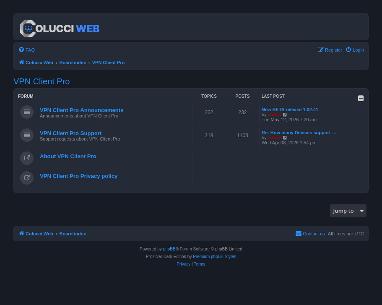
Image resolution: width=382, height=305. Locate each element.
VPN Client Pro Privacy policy (78, 176)
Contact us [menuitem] (310, 233)
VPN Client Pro (41, 81)
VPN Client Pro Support (70, 133)
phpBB (169, 249)
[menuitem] (26, 50)
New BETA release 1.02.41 (290, 109)
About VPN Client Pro (68, 156)
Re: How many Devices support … (299, 132)
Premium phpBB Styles (214, 256)
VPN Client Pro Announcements (82, 110)
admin (274, 114)
